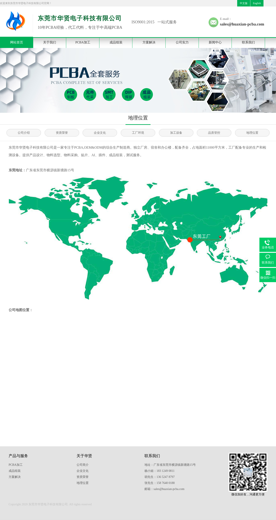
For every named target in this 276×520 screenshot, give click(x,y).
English (257, 3)
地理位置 (252, 132)
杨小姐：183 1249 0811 (159, 470)
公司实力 (182, 42)
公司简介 (83, 464)
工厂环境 (138, 132)
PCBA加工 (82, 42)
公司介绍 (24, 132)
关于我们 (49, 42)
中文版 (244, 3)
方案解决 (149, 42)
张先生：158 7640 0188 (159, 483)
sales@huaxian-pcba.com (242, 24)
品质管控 (214, 132)
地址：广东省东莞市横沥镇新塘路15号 (170, 464)
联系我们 (248, 42)
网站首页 (16, 42)
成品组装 (116, 42)
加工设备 (176, 132)
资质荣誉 (62, 132)
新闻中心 (215, 42)
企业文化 (100, 132)
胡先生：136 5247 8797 (159, 477)
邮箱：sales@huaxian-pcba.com (164, 489)
